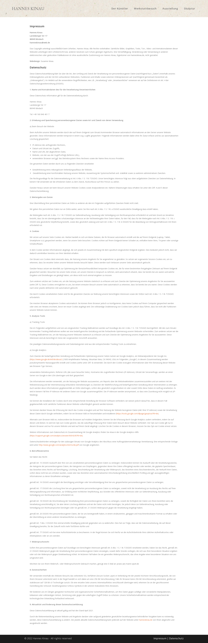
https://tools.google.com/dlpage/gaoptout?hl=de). (137, 413)
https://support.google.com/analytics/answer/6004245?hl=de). (56, 435)
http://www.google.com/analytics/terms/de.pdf (59, 445)
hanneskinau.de (145, 620)
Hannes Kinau (36, 8)
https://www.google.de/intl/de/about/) (46, 359)
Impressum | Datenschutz (168, 638)
